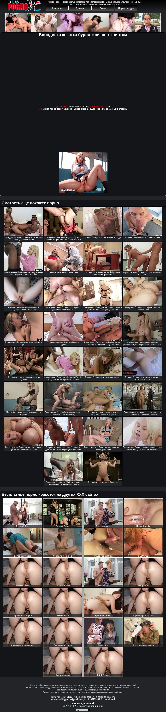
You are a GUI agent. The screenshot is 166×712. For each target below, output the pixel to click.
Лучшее (80, 8)
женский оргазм (105, 109)
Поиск (103, 8)
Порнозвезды (126, 8)
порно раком (56, 109)
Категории (57, 8)
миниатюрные (121, 109)
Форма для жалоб (83, 703)
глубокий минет (72, 109)
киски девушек (88, 109)
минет (46, 109)
